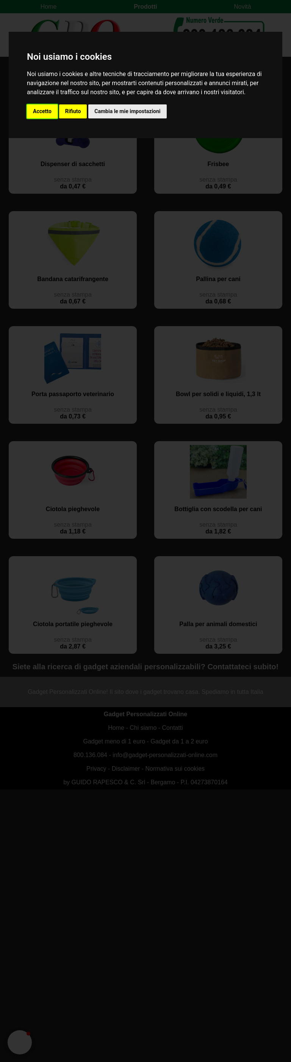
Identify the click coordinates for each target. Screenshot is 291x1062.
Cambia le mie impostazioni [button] (127, 111)
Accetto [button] (42, 111)
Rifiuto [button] (73, 111)
